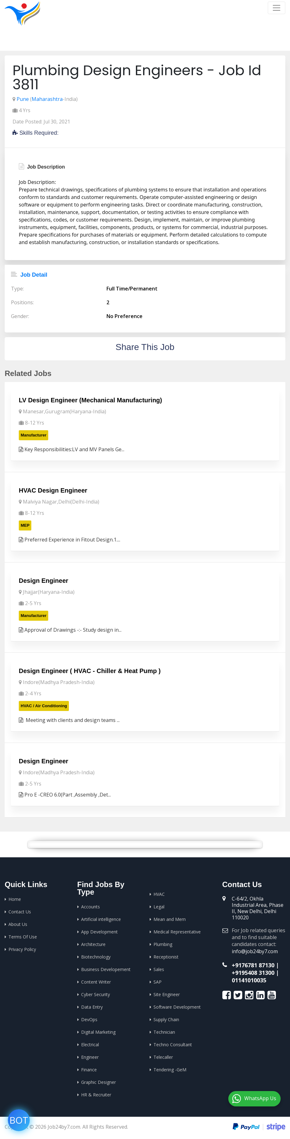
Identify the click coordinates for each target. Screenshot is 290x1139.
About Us (17, 924)
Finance (89, 1070)
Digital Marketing (98, 1032)
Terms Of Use (22, 937)
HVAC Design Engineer (53, 490)
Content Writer (96, 982)
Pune (23, 99)
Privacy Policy (22, 949)
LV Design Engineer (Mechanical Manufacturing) (90, 400)
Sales (158, 969)
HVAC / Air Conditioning (44, 705)
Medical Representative (177, 932)
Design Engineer (43, 580)
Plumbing (162, 944)
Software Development (177, 1007)
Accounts (90, 907)
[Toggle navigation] (276, 8)
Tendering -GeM (169, 1070)
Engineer (90, 1057)
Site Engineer (166, 994)
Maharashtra (47, 99)
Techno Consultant (172, 1045)
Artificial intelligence (101, 919)
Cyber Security (95, 994)
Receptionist (166, 957)
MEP (25, 525)
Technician (164, 1032)
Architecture (93, 944)
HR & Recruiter (96, 1095)
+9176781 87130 (253, 965)
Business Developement (106, 969)
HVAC (159, 894)
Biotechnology (96, 957)
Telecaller (163, 1057)
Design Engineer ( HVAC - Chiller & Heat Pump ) (90, 670)
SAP (157, 982)
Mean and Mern (169, 919)
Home (203, 40)
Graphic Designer (98, 1082)
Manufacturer (33, 435)
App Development (99, 932)
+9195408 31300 (253, 972)
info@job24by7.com (255, 951)
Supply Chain (166, 1019)
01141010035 (249, 980)
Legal (158, 907)
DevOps (89, 1019)
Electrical (90, 1045)
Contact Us (19, 912)
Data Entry (92, 1007)
